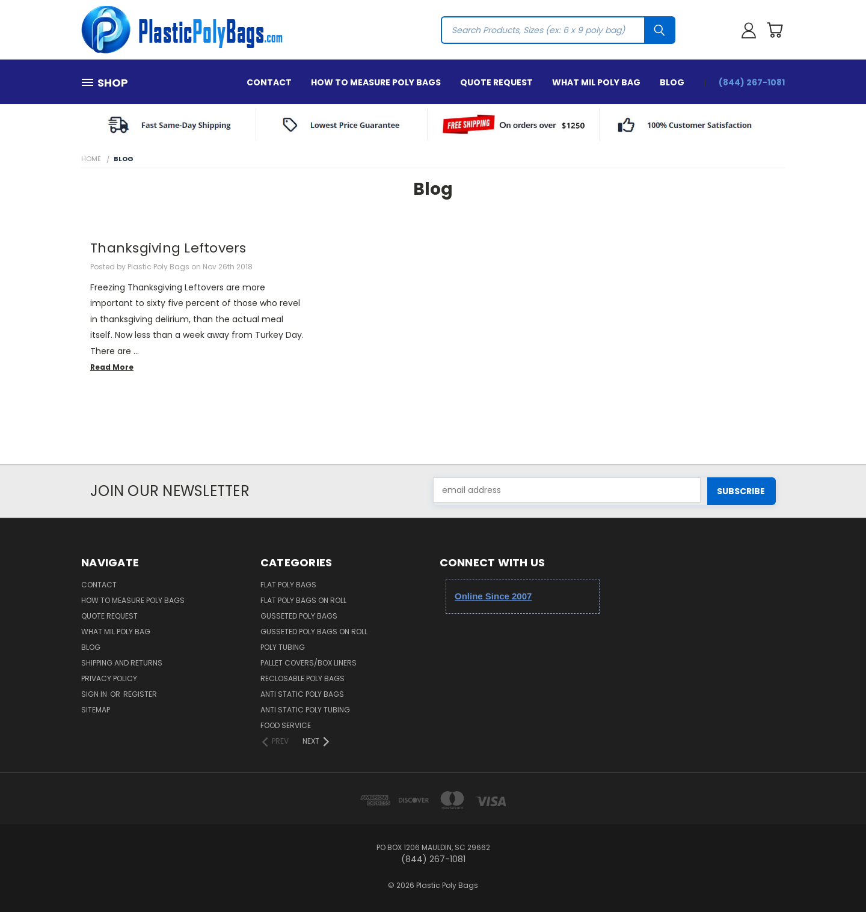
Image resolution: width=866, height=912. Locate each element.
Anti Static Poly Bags (302, 694)
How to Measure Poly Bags (376, 82)
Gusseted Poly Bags (298, 616)
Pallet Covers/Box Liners (308, 663)
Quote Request (496, 82)
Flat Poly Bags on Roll (303, 600)
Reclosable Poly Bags (302, 678)
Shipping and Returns (121, 663)
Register (140, 694)
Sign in (95, 694)
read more (112, 367)
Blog (672, 82)
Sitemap (95, 710)
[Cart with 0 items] (774, 30)
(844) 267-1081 (752, 82)
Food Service (285, 725)
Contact (269, 82)
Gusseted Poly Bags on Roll (313, 631)
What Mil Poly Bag (596, 82)
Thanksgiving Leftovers (168, 248)
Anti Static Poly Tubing (305, 710)
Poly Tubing (282, 647)
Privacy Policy (109, 678)
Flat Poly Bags (288, 585)
